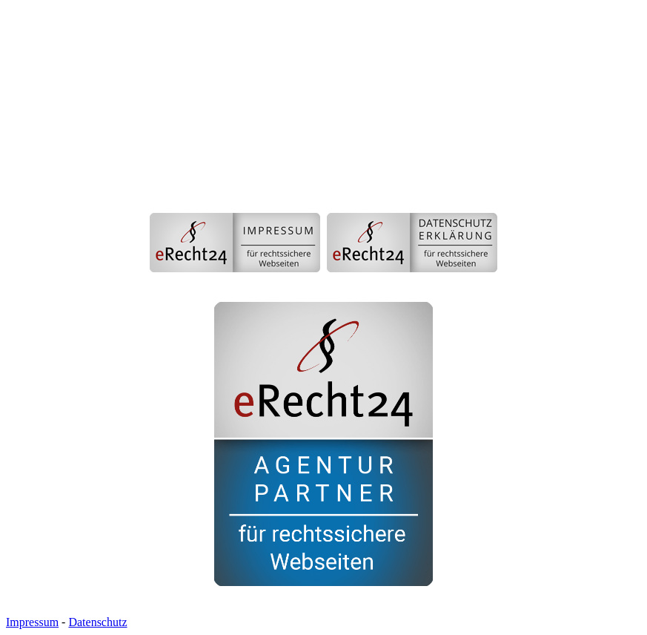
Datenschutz (97, 622)
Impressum (32, 622)
